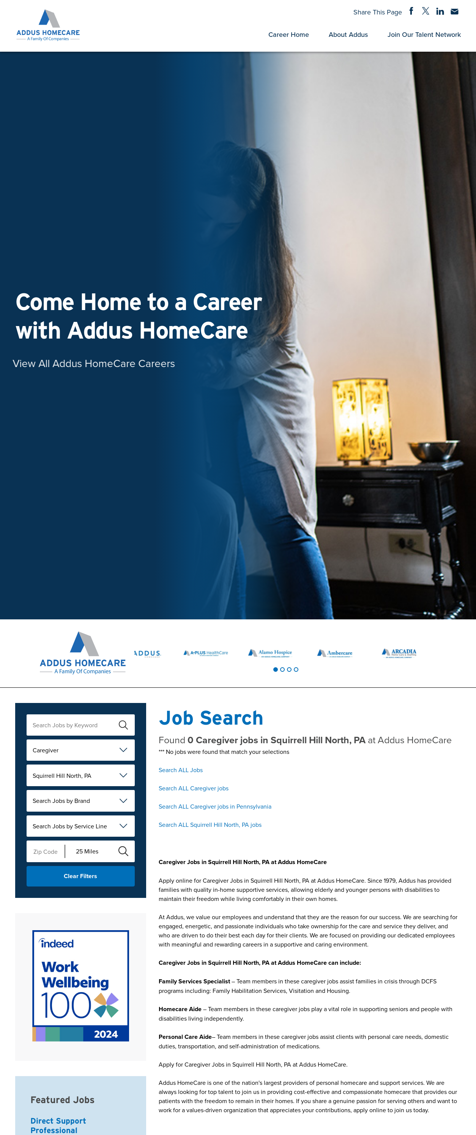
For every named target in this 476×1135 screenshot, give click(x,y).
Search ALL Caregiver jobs (194, 788)
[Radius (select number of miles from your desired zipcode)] (88, 851)
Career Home (288, 34)
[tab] (275, 669)
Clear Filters (80, 876)
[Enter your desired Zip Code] (46, 851)
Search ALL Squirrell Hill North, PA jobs (210, 824)
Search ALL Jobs (181, 770)
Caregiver (45, 750)
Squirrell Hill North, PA (62, 775)
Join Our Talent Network (424, 34)
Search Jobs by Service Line (70, 826)
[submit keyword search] (123, 725)
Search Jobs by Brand (61, 800)
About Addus (348, 34)
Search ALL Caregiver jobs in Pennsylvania (215, 806)
